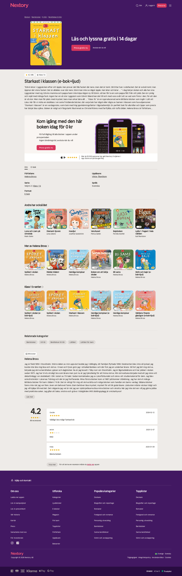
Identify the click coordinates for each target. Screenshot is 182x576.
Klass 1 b (37, 186)
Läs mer (30, 397)
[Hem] (72, 5)
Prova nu (161, 5)
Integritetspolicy (144, 557)
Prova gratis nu (81, 48)
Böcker (27, 17)
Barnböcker (36, 17)
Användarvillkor (158, 557)
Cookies (168, 558)
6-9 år (44, 17)
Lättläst (73, 342)
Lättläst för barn (87, 342)
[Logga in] (149, 6)
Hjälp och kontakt (21, 480)
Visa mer (52, 464)
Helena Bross (31, 176)
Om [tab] (26, 167)
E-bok (27, 194)
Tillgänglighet (132, 557)
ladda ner (90, 464)
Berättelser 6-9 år (55, 17)
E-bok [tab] (33, 167)
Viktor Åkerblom (99, 176)
